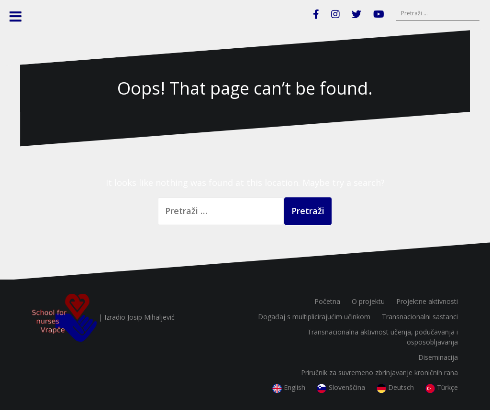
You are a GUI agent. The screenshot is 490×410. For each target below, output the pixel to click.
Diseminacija (438, 357)
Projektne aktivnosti (427, 301)
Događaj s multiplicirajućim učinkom (314, 316)
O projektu (368, 301)
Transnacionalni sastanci (420, 316)
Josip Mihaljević (151, 317)
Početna (327, 301)
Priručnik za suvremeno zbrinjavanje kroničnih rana (379, 372)
